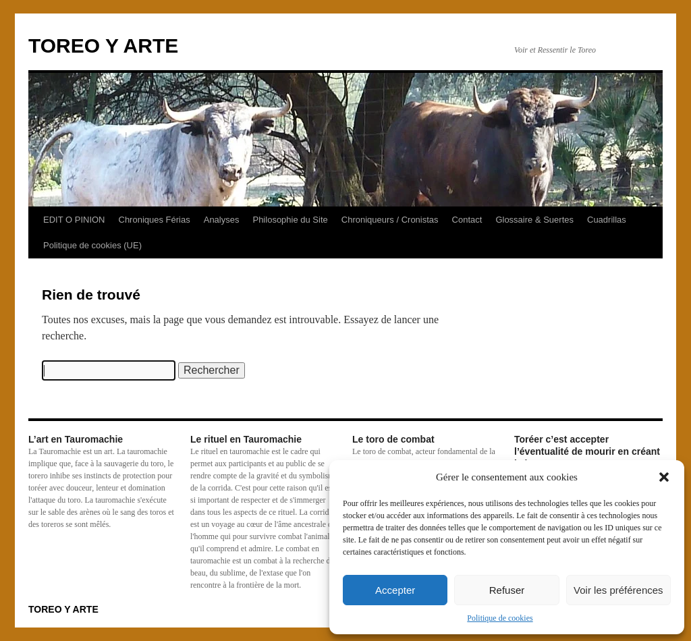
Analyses (222, 220)
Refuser (507, 590)
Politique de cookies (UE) (92, 245)
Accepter (395, 590)
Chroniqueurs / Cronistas (390, 220)
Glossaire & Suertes (534, 220)
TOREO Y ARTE (103, 45)
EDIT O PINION (74, 220)
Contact (467, 220)
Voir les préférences (618, 590)
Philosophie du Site (289, 220)
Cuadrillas (606, 220)
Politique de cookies (499, 618)
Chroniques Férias (154, 220)
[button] (664, 477)
